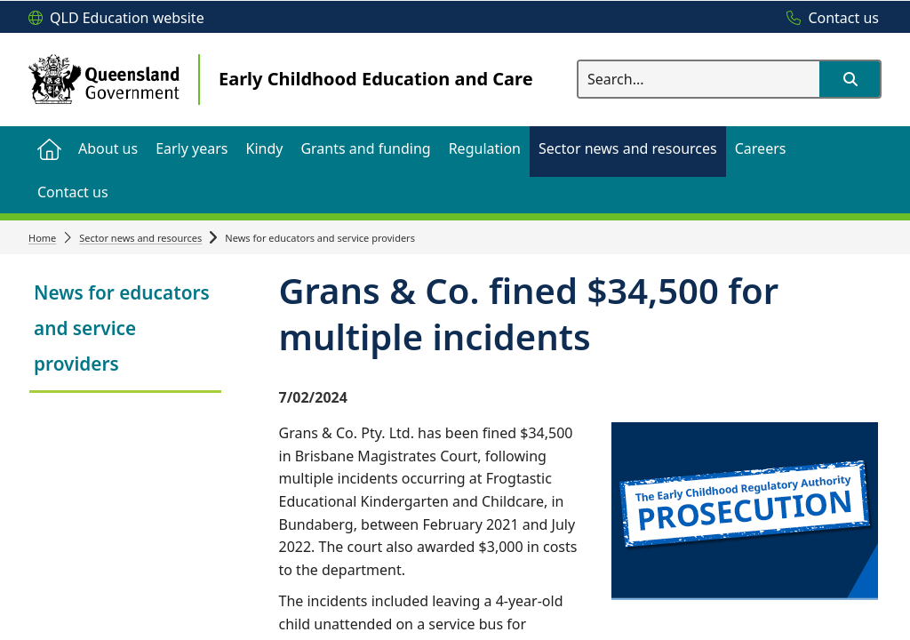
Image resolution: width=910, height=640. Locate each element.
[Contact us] (828, 19)
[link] (125, 330)
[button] (849, 79)
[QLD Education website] (116, 19)
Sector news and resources (140, 237)
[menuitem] (48, 148)
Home (42, 237)
